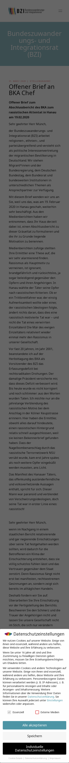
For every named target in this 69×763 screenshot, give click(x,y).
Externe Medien (47, 709)
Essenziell (15, 709)
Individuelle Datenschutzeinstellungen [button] (34, 745)
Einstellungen (55, 697)
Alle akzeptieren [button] (34, 722)
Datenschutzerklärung (41, 693)
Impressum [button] (55, 755)
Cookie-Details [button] (15, 755)
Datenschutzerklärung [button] (36, 755)
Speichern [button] (34, 733)
